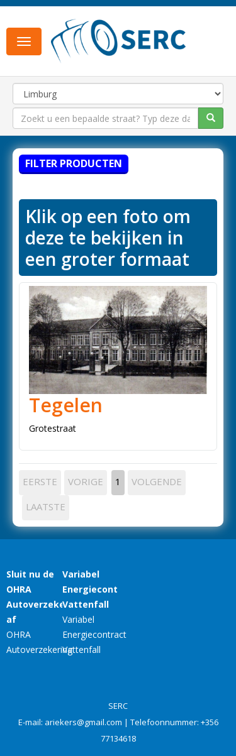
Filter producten (73, 163)
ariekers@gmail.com (83, 722)
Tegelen (66, 405)
